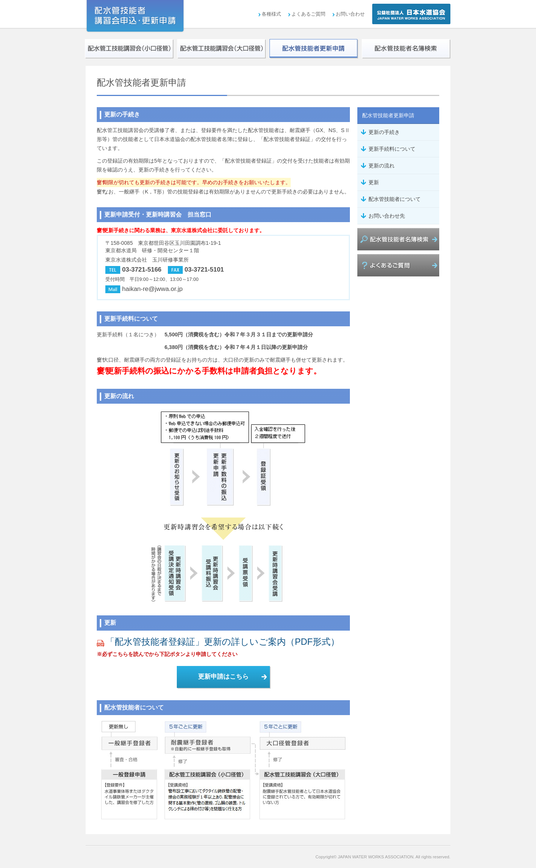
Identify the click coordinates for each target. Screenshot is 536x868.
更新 (373, 182)
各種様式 (271, 14)
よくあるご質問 (308, 14)
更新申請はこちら (223, 676)
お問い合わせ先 (386, 216)
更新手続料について (391, 149)
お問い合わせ (350, 14)
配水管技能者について (394, 199)
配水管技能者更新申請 (388, 115)
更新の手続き (384, 132)
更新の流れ (381, 166)
